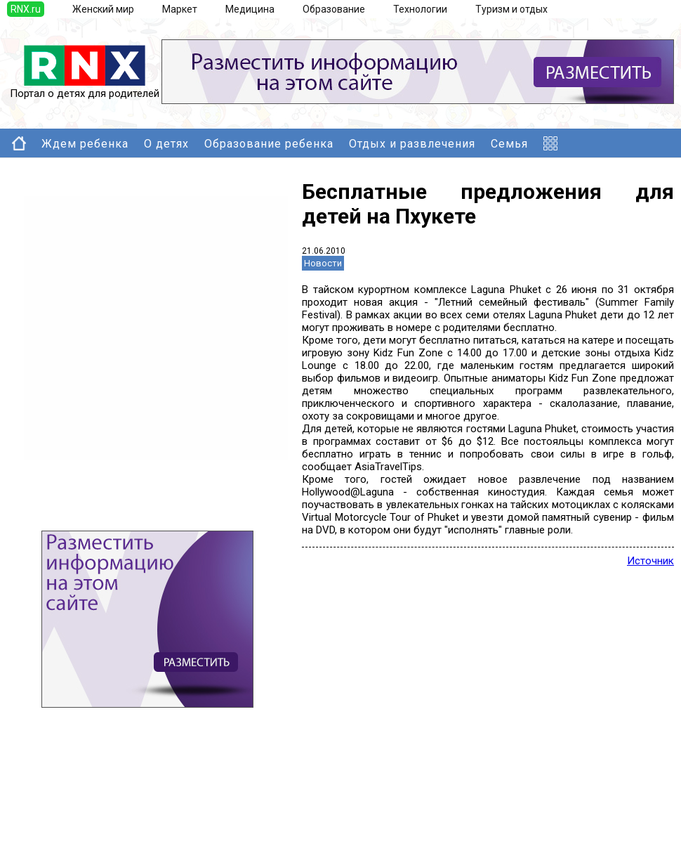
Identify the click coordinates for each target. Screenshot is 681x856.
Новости (323, 263)
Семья (509, 143)
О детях (166, 143)
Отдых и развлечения (412, 143)
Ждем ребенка (84, 143)
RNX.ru (26, 9)
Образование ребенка (268, 143)
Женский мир (103, 9)
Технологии (420, 9)
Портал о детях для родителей (84, 88)
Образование (334, 9)
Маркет (179, 9)
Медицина (250, 9)
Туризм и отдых (511, 9)
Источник (650, 561)
